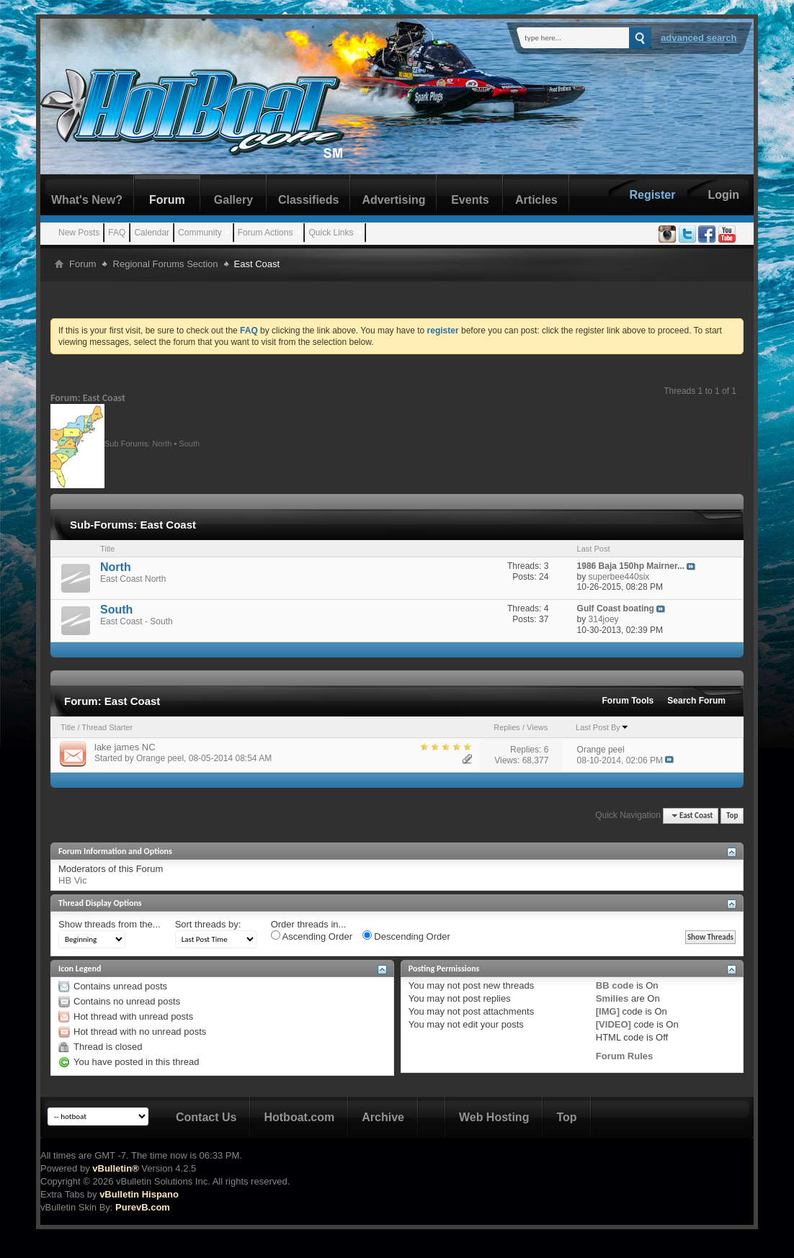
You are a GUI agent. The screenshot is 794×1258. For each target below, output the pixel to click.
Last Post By (602, 727)
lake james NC (125, 747)
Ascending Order (311, 936)
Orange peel (160, 758)
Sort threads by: (208, 924)
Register (652, 195)
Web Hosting (494, 1117)
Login (723, 195)
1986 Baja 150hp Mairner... (630, 566)
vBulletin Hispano (139, 1194)
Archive (383, 1117)
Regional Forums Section (165, 264)
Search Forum (696, 701)
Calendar (151, 233)
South (189, 443)
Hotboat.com (299, 1117)
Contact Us (206, 1117)
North (161, 443)
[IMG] (608, 1011)
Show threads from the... (109, 924)
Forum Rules (624, 1056)
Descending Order (406, 936)
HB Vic (72, 880)
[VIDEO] (613, 1024)
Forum (167, 200)
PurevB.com (142, 1207)
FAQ (116, 233)
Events (470, 200)
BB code (615, 985)
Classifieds (308, 200)
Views (537, 727)
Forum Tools (628, 701)
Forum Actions (265, 233)
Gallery (233, 200)
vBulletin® (115, 1168)
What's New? (86, 200)
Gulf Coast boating (615, 608)
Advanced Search (699, 37)
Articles (536, 200)
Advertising (393, 200)
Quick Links (330, 233)
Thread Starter (107, 727)
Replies (507, 727)
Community (200, 233)
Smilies (612, 998)
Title (68, 727)
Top (732, 815)
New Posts (78, 233)
